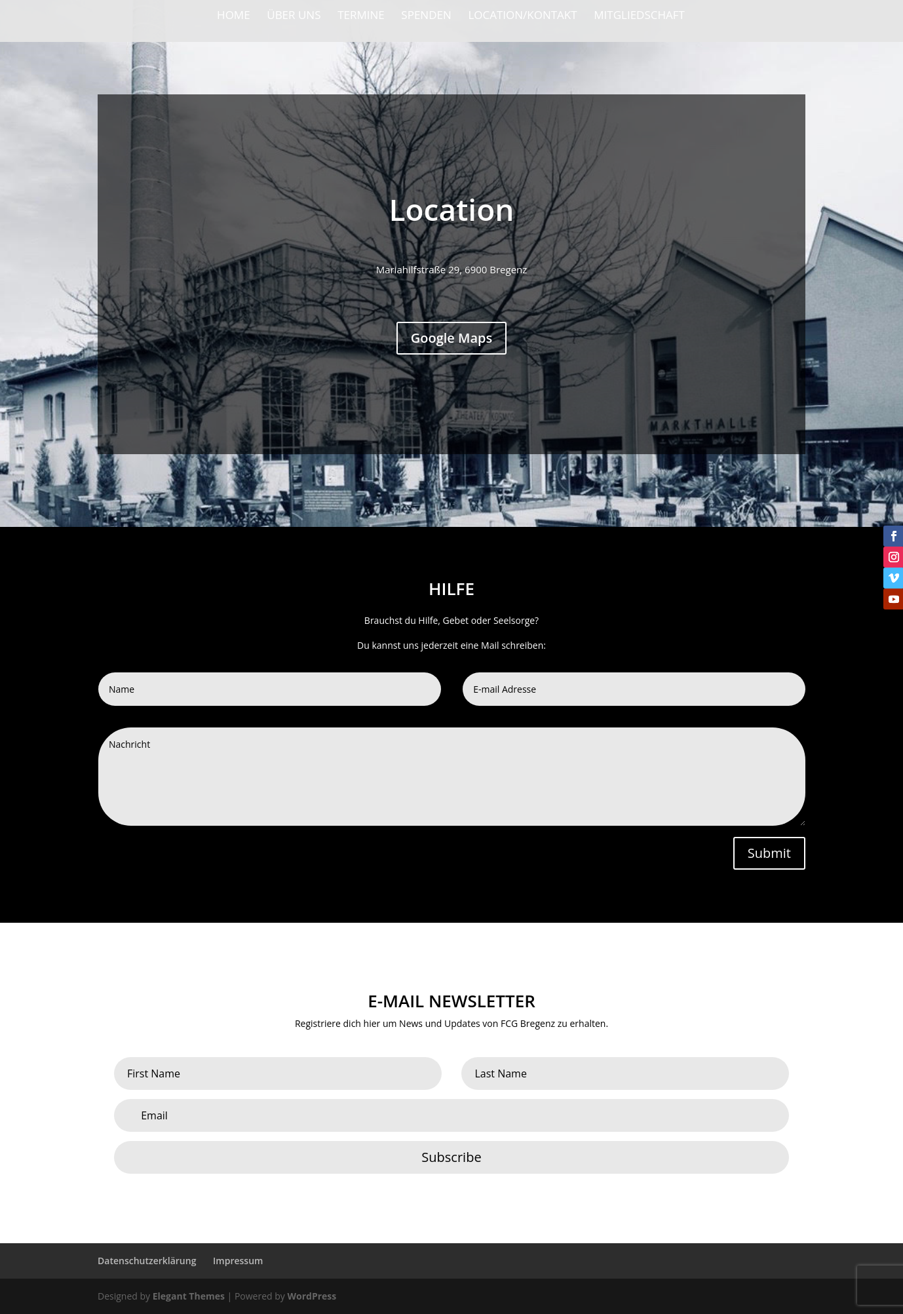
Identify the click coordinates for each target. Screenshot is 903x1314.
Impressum (238, 1260)
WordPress (311, 1296)
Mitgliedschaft (639, 16)
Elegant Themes (189, 1296)
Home (233, 16)
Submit (769, 853)
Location (451, 209)
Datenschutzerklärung (147, 1260)
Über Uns (293, 16)
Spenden (426, 16)
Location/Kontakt (522, 16)
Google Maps (452, 338)
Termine (361, 16)
